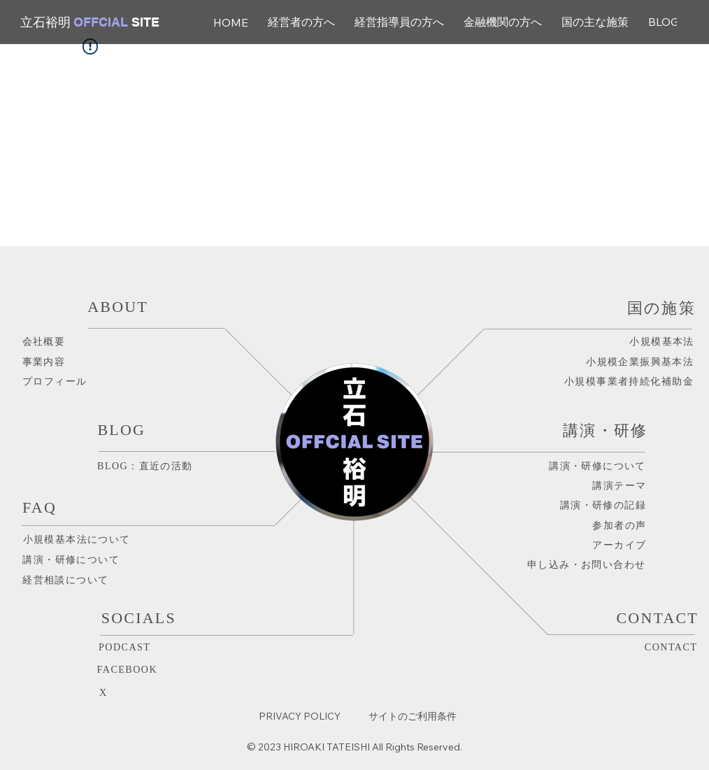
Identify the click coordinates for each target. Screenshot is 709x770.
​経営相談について (65, 579)
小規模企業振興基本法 (640, 361)
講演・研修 (605, 430)
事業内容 (44, 361)
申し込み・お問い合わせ (586, 564)
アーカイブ (619, 544)
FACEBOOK (127, 669)
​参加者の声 (614, 525)
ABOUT (117, 306)
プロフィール (54, 381)
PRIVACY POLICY (300, 716)
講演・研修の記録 (603, 505)
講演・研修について (71, 559)
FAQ (39, 507)
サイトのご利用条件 (412, 716)
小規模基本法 (661, 341)
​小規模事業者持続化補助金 (629, 381)
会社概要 (44, 341)
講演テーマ (619, 485)
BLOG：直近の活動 (145, 465)
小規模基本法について (77, 539)
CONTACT (671, 647)
